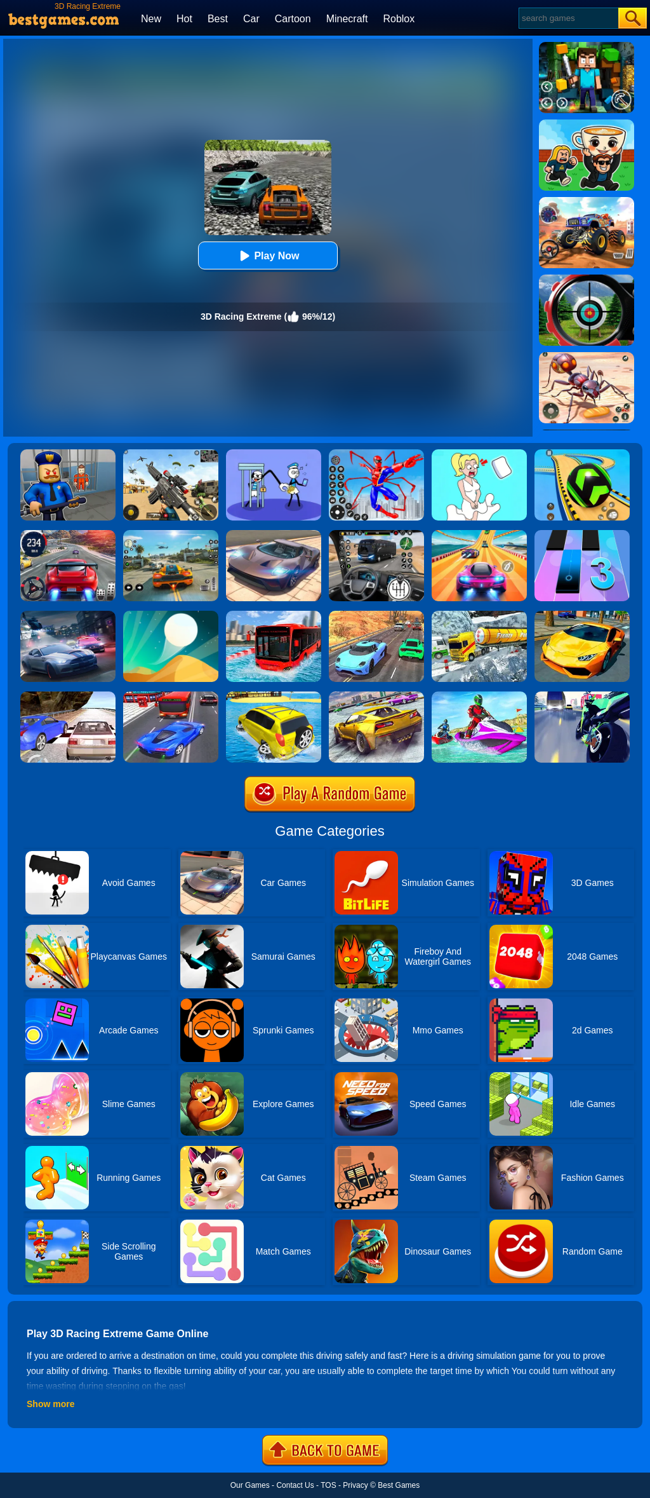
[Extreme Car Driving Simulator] (273, 534)
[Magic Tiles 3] (582, 534)
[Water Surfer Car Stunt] (273, 695)
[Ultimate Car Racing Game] (582, 615)
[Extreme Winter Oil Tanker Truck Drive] (479, 615)
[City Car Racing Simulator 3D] (68, 615)
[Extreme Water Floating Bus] (273, 615)
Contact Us (295, 1485)
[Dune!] (170, 615)
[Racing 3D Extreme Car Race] (376, 615)
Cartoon (293, 18)
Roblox (399, 18)
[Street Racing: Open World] (170, 534)
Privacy (355, 1485)
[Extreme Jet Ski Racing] (479, 695)
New (151, 18)
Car (251, 18)
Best (218, 18)
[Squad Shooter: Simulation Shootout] (170, 453)
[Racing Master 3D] (479, 534)
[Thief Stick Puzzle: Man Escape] (273, 453)
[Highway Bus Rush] (376, 534)
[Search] (568, 18)
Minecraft (347, 18)
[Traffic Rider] (582, 695)
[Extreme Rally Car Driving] (376, 695)
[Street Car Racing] (68, 534)
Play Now (267, 256)
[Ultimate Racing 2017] (68, 695)
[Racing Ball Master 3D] (582, 453)
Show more (50, 1404)
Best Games (399, 1485)
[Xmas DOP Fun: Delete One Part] (479, 453)
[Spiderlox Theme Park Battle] (376, 453)
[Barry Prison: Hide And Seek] (68, 453)
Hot (184, 18)
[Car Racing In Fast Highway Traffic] (170, 695)
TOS (328, 1485)
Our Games (250, 1485)
